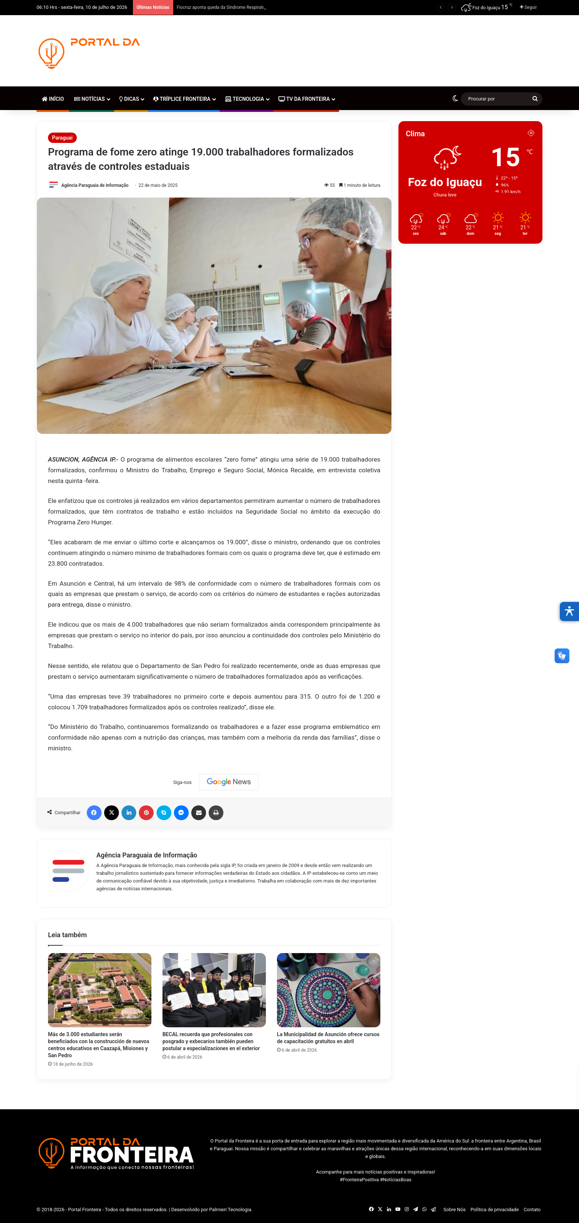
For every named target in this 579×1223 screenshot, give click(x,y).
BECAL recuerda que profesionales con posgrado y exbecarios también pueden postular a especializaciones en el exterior (211, 1041)
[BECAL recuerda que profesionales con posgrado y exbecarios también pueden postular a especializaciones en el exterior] (214, 990)
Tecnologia (244, 99)
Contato (532, 1209)
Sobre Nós (454, 1209)
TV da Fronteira (304, 99)
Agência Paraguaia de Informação (95, 185)
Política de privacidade (494, 1209)
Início (53, 99)
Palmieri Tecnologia (230, 1209)
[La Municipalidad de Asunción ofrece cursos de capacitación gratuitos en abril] (328, 990)
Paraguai (62, 138)
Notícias (89, 99)
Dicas (129, 99)
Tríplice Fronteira (181, 99)
